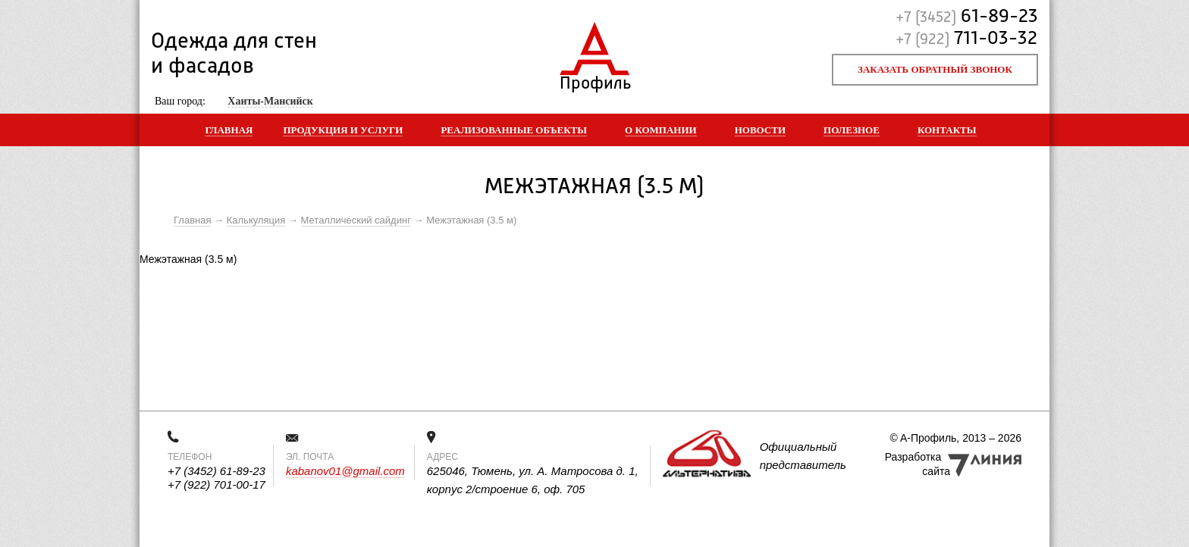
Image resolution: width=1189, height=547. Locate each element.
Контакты (947, 130)
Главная (229, 130)
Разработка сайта (917, 464)
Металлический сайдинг (356, 220)
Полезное (852, 130)
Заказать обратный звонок (935, 69)
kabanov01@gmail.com (345, 470)
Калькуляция (256, 220)
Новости (760, 130)
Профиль (595, 80)
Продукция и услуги (343, 130)
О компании (661, 130)
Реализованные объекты (514, 130)
